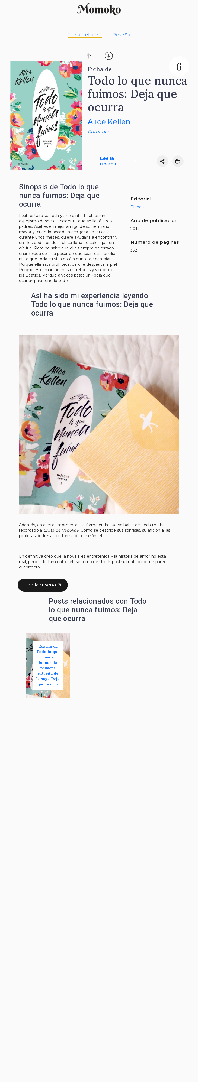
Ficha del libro (85, 34)
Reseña (122, 34)
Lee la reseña (118, 161)
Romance (99, 131)
